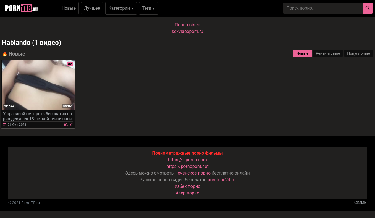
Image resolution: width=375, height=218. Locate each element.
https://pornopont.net (187, 166)
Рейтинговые (328, 53)
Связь (360, 202)
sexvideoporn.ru (187, 31)
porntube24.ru (221, 179)
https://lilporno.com (187, 159)
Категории (121, 8)
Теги (148, 8)
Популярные (358, 53)
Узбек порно (188, 186)
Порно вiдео (187, 24)
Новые (69, 8)
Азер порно (188, 193)
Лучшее (92, 8)
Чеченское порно (193, 173)
